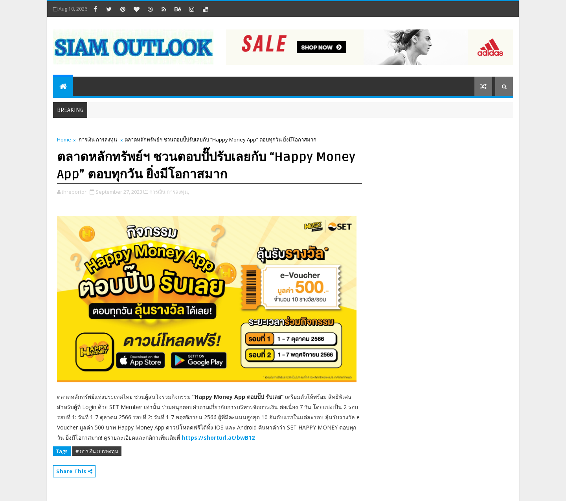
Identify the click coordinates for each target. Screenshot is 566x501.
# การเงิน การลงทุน (96, 451)
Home (64, 139)
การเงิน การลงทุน (98, 139)
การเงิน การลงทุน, (169, 191)
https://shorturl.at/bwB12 (218, 437)
